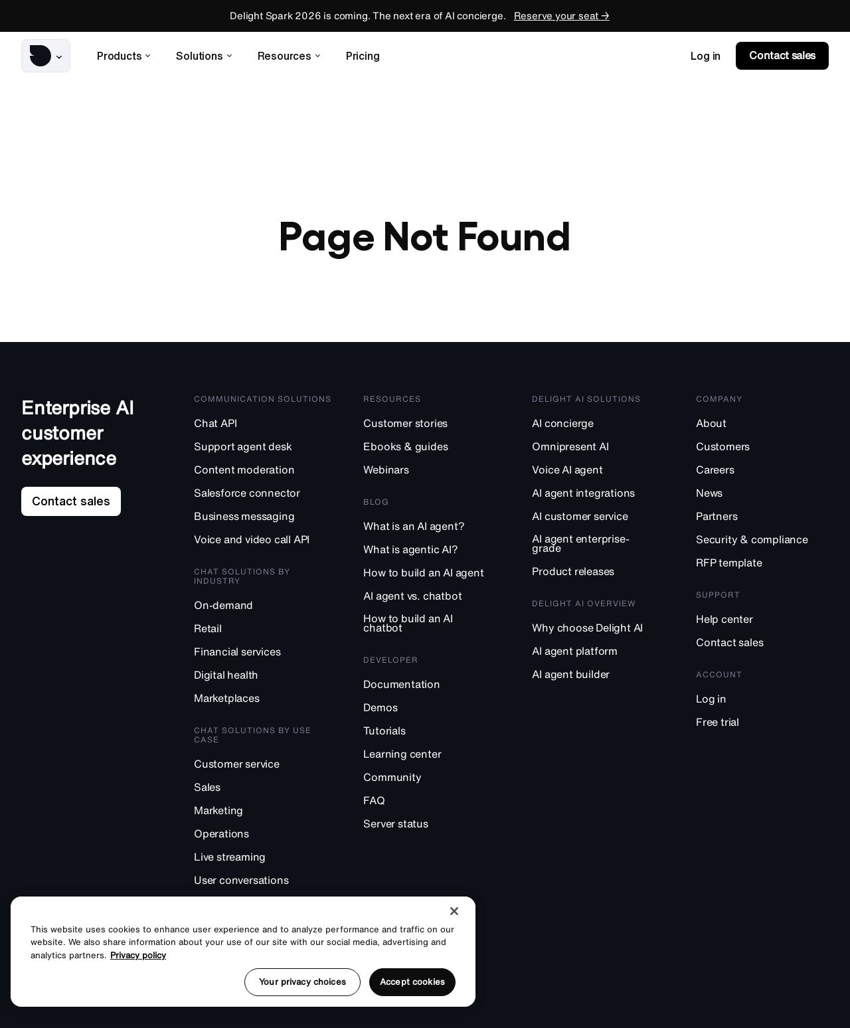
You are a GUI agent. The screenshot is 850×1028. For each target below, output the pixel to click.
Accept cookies (412, 982)
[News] (762, 492)
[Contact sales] (762, 642)
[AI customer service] (599, 516)
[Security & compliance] (762, 539)
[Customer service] (264, 763)
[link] (705, 56)
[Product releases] (599, 571)
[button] (45, 55)
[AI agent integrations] (599, 492)
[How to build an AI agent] (433, 572)
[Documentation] (433, 684)
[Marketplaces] (264, 698)
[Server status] (433, 823)
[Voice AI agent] (599, 469)
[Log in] (762, 698)
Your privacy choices (302, 982)
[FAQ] (433, 800)
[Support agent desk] (264, 446)
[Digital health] (264, 674)
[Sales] (264, 787)
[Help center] (762, 619)
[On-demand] (264, 605)
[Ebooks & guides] (433, 446)
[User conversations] (264, 880)
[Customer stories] (433, 423)
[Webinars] (433, 469)
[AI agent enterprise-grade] (599, 543)
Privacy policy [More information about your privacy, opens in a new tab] (138, 955)
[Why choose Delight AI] (599, 627)
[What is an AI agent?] (433, 526)
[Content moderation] (264, 469)
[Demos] (433, 707)
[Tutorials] (433, 730)
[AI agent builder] (599, 674)
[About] (762, 423)
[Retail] (264, 628)
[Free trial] (762, 721)
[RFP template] (762, 562)
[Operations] (264, 833)
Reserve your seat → (562, 16)
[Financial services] (264, 651)
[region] (243, 952)
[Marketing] (264, 810)
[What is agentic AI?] (433, 549)
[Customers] (762, 446)
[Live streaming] (264, 856)
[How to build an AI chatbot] (433, 623)
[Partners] (762, 516)
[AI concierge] (599, 423)
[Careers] (762, 469)
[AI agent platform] (599, 650)
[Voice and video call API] (264, 539)
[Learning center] (433, 753)
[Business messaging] (264, 516)
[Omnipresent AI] (599, 446)
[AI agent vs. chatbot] (433, 595)
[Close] (454, 911)
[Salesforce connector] (264, 492)
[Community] (433, 777)
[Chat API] (264, 423)
